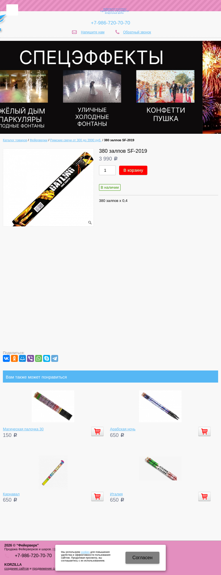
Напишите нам (92, 32)
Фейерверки (38, 140)
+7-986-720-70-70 (110, 23)
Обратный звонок (137, 32)
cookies (85, 552)
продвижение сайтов (47, 568)
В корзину (133, 170)
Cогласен (142, 557)
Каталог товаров (15, 140)
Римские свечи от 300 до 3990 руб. (75, 140)
